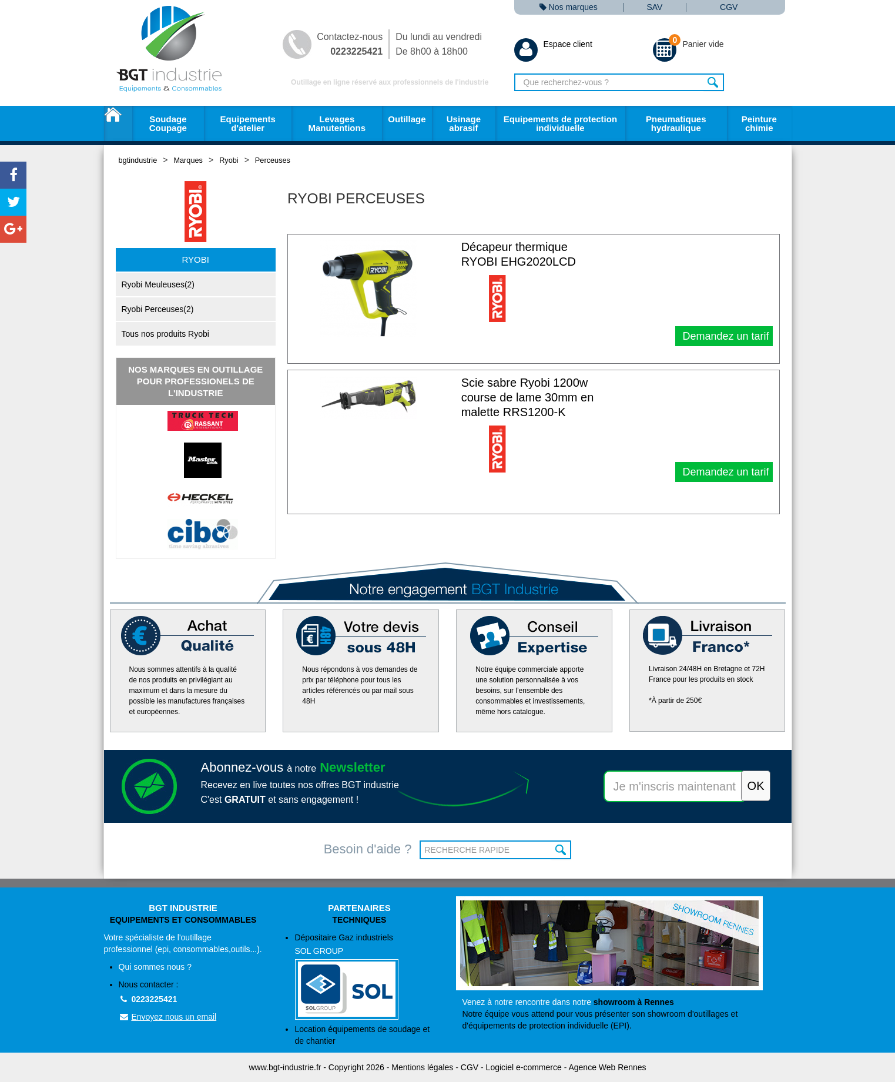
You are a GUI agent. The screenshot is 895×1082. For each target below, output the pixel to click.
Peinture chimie (759, 123)
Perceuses (272, 160)
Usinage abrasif (464, 123)
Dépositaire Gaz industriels (366, 976)
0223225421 (148, 999)
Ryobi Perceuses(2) (158, 309)
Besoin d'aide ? (368, 849)
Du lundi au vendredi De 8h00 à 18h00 (438, 44)
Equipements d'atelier (248, 123)
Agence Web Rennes (607, 1067)
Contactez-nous (350, 44)
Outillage (406, 119)
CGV (729, 7)
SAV (654, 7)
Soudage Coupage (168, 123)
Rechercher (713, 82)
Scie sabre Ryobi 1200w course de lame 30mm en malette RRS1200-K (527, 397)
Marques (187, 160)
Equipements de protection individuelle (560, 123)
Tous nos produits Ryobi (165, 334)
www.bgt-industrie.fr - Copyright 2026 (316, 1067)
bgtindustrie (138, 160)
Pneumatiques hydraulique (676, 123)
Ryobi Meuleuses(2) (158, 284)
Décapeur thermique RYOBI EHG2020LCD (518, 254)
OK (561, 849)
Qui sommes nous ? (155, 967)
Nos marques (568, 7)
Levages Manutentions (337, 123)
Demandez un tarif (724, 336)
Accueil (118, 123)
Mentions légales (422, 1067)
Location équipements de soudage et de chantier (362, 1035)
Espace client (553, 44)
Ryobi (229, 160)
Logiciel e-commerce (524, 1067)
